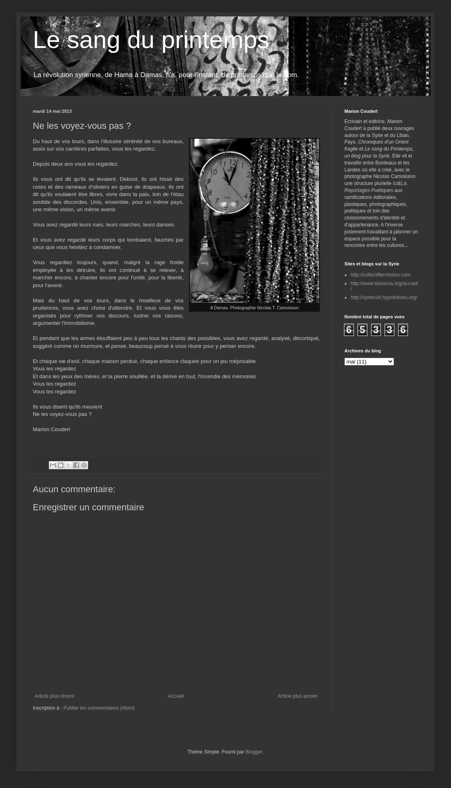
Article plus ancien (298, 696)
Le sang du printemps (151, 39)
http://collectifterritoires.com (380, 275)
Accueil (176, 696)
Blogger (254, 752)
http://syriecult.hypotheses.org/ (384, 297)
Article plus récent (54, 696)
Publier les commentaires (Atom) (99, 708)
